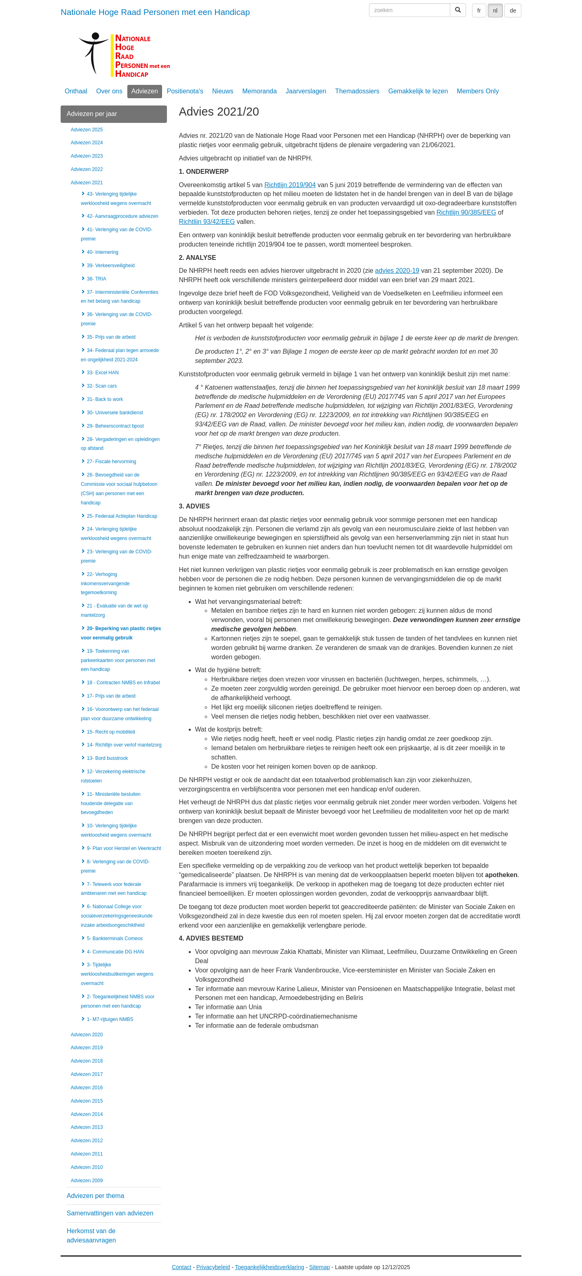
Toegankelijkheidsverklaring (269, 1267)
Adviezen (144, 91)
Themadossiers (357, 91)
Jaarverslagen (306, 91)
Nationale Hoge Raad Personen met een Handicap (155, 12)
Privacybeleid (213, 1267)
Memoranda (259, 91)
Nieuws (222, 91)
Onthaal (76, 91)
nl (495, 10)
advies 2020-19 (397, 270)
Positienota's (185, 91)
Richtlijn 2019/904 (290, 184)
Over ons (109, 91)
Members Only (478, 91)
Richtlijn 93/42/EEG (207, 221)
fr (479, 10)
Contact (181, 1267)
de (513, 10)
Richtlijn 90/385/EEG (466, 212)
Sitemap (319, 1267)
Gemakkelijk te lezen (418, 91)
